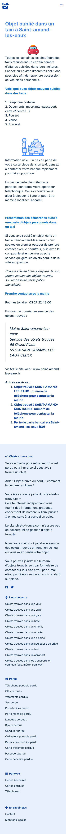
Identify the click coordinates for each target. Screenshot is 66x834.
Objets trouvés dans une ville (23, 604)
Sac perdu (11, 702)
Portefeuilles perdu (17, 708)
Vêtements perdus (16, 696)
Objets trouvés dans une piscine (25, 638)
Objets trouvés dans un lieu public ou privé (31, 643)
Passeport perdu (15, 753)
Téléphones (12, 791)
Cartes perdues (14, 785)
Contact (10, 814)
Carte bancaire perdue (19, 759)
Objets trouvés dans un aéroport (25, 655)
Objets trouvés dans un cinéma (24, 626)
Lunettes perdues (16, 719)
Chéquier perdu (15, 730)
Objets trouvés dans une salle (23, 609)
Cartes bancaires (15, 780)
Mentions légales (15, 819)
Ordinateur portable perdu (21, 736)
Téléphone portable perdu (21, 685)
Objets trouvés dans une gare (23, 615)
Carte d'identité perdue (19, 747)
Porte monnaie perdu (18, 713)
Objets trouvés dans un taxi (22, 649)
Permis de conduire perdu (21, 742)
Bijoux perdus (13, 725)
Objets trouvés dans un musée (24, 632)
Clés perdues (13, 691)
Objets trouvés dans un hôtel (23, 621)
